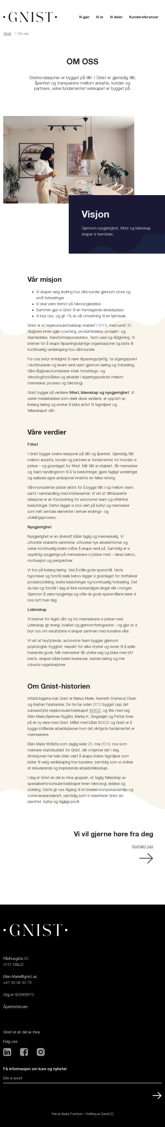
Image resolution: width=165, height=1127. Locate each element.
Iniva (36, 1032)
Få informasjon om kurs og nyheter (35, 1069)
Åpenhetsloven (15, 1006)
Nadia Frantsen (72, 1114)
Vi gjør (84, 17)
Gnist (7, 33)
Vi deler (116, 17)
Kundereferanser (144, 17)
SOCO (95, 710)
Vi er (100, 17)
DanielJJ (107, 1114)
